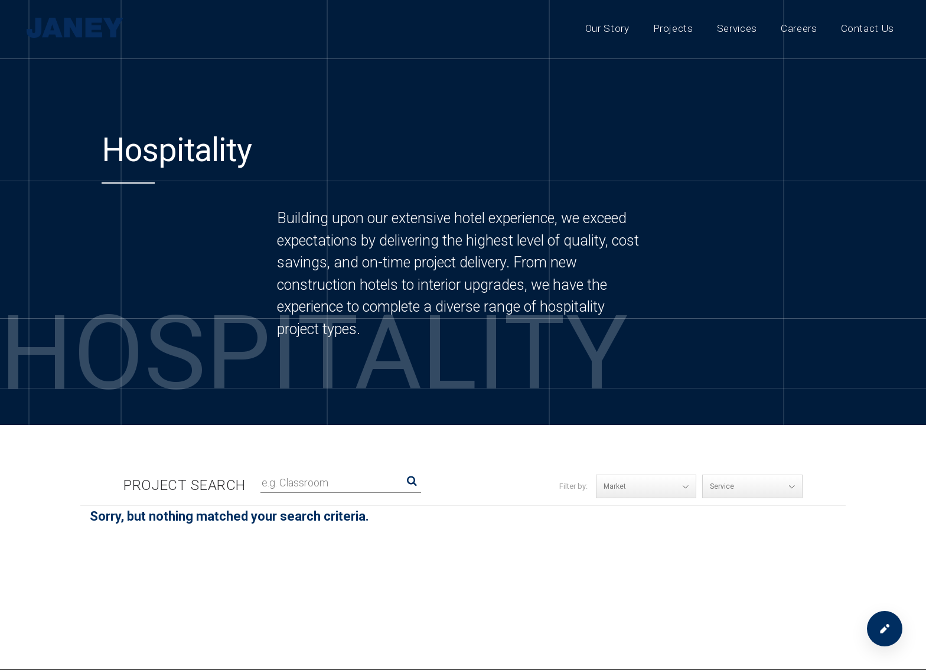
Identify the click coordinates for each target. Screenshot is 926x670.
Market (650, 486)
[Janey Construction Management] (76, 28)
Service (756, 486)
